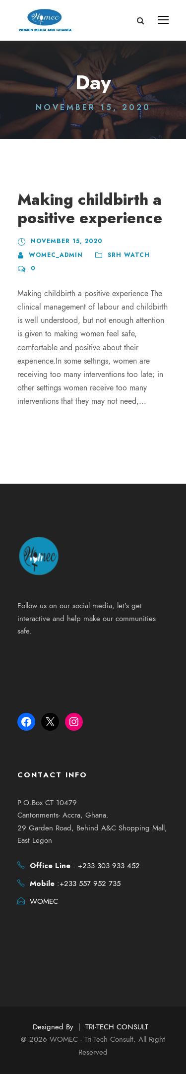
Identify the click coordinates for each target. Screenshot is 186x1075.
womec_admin (54, 255)
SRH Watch (125, 255)
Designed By (53, 1028)
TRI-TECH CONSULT (116, 1028)
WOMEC (44, 902)
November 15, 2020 (64, 241)
